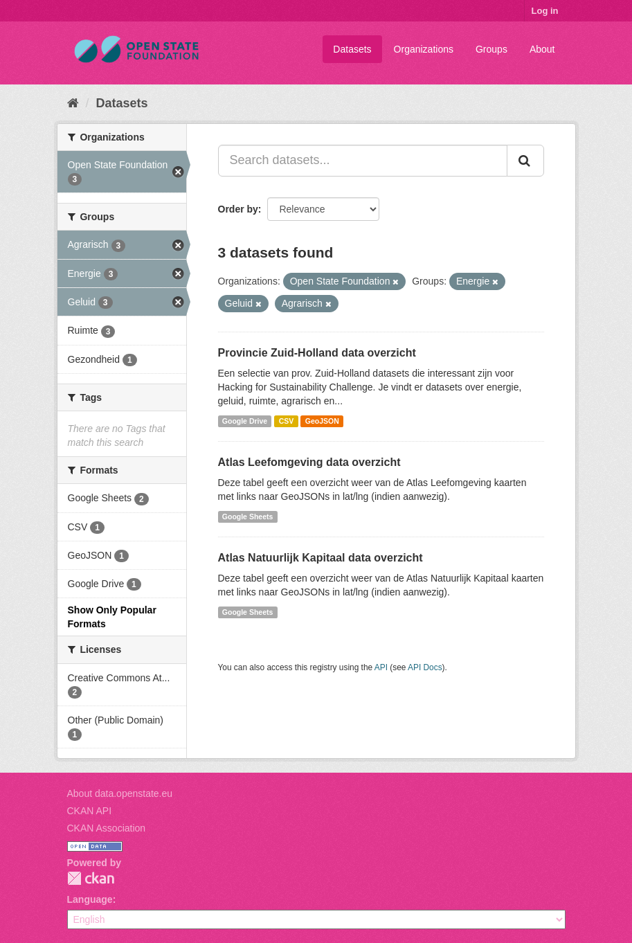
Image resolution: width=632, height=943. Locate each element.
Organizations (423, 49)
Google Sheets (247, 516)
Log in (545, 11)
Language (90, 899)
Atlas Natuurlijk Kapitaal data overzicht (320, 558)
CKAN (90, 878)
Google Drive (244, 421)
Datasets (352, 49)
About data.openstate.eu (120, 793)
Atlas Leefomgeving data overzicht (309, 462)
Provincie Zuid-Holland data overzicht (317, 353)
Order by (238, 209)
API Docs (425, 667)
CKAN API (89, 810)
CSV (286, 421)
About (542, 49)
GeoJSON (322, 421)
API (381, 667)
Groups (491, 49)
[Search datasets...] (362, 161)
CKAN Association (106, 828)
